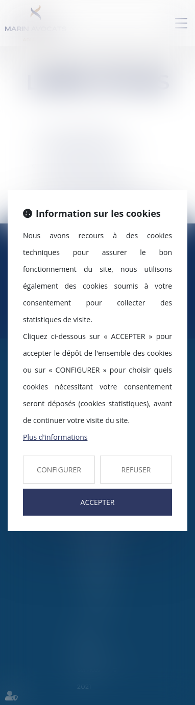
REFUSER (136, 469)
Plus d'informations (55, 437)
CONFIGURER (59, 469)
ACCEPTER (98, 502)
